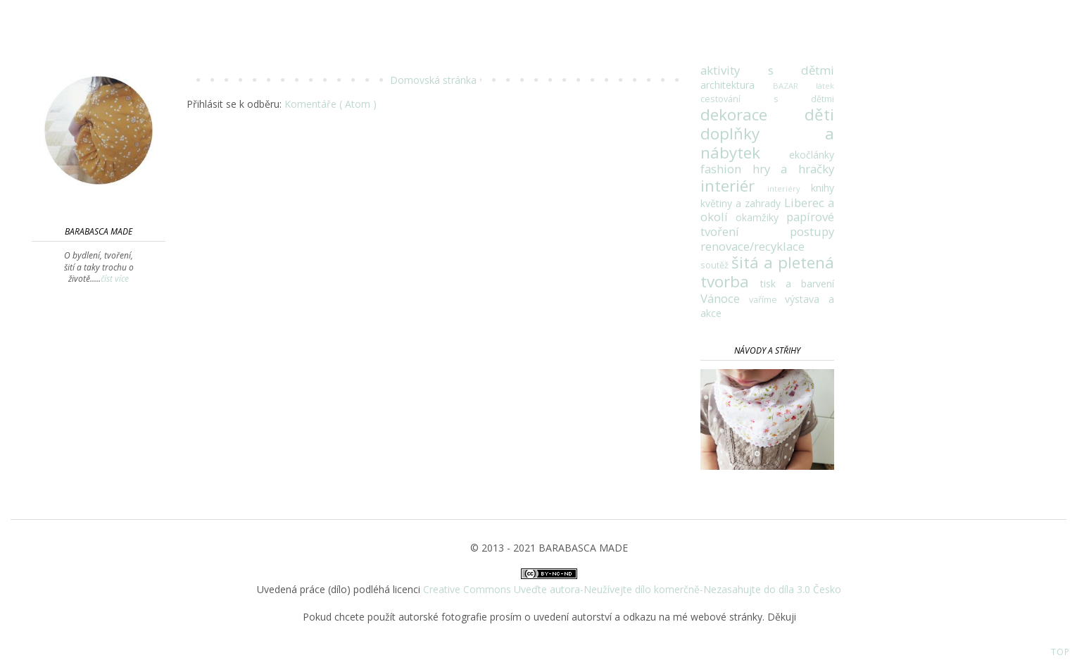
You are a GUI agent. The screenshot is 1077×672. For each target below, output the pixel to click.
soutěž (715, 265)
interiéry (789, 188)
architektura (736, 85)
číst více (115, 279)
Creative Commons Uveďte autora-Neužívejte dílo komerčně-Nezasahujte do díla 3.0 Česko (632, 589)
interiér (733, 186)
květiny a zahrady (742, 203)
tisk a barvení (797, 283)
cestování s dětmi (767, 99)
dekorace (752, 114)
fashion (726, 169)
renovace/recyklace (752, 246)
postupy (812, 231)
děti (819, 114)
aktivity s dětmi (767, 70)
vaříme (767, 300)
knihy (822, 187)
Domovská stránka (433, 80)
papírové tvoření (767, 224)
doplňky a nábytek (767, 143)
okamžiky (761, 217)
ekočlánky (811, 154)
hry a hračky (793, 169)
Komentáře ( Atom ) (330, 104)
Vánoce (724, 298)
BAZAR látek (803, 85)
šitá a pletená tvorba (767, 271)
